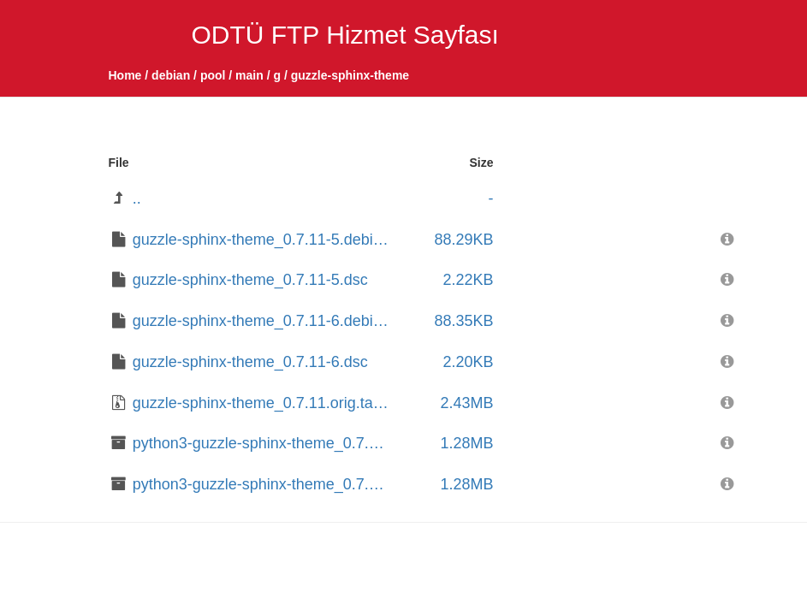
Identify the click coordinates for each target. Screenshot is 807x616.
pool (213, 75)
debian (170, 75)
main (249, 75)
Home (125, 75)
